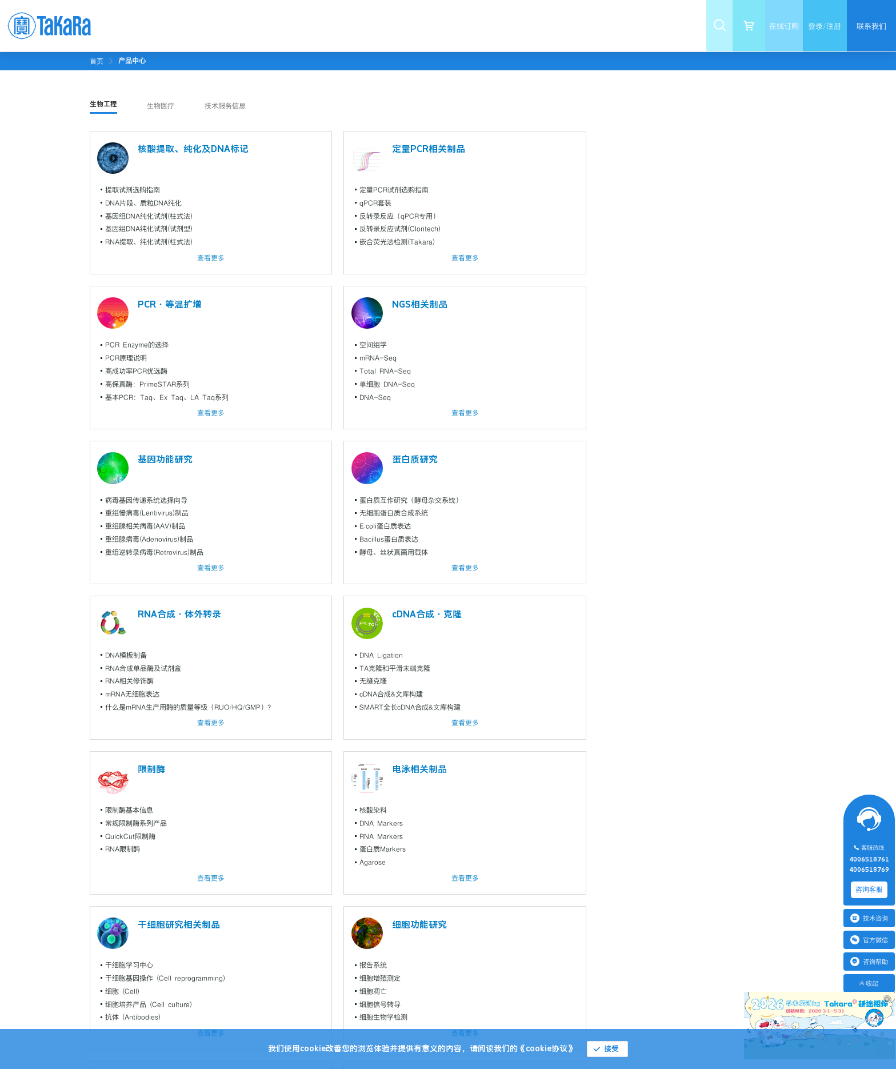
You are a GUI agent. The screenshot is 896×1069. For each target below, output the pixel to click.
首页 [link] (96, 61)
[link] (132, 60)
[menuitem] (229, 25)
